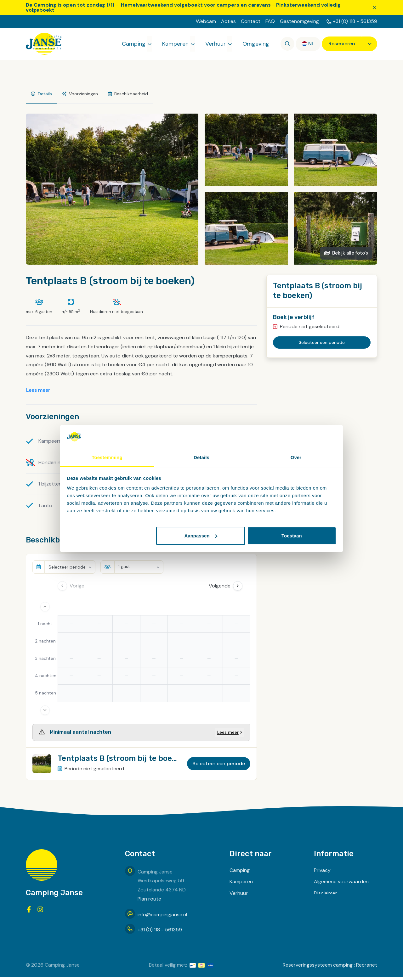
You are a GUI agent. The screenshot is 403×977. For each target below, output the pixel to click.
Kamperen (175, 44)
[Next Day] (237, 586)
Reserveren (341, 43)
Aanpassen (200, 535)
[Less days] (45, 606)
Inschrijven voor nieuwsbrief (345, 904)
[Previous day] (62, 586)
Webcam (206, 21)
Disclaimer (325, 893)
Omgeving (255, 44)
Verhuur (215, 44)
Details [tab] (201, 457)
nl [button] (311, 43)
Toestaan (291, 535)
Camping (133, 44)
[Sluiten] (374, 7)
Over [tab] (296, 457)
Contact (250, 21)
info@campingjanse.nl (162, 914)
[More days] (45, 710)
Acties (228, 21)
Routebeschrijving (334, 916)
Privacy (322, 870)
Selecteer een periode (218, 763)
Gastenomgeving (299, 21)
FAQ (270, 21)
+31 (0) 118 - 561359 (355, 21)
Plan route (149, 899)
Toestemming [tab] (107, 457)
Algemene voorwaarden (341, 881)
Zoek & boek (244, 916)
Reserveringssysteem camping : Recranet (330, 965)
